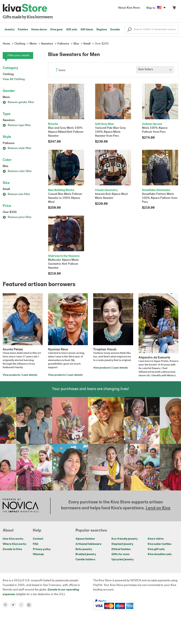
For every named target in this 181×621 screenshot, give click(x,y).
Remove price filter (17, 217)
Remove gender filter (18, 102)
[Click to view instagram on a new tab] (22, 604)
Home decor (39, 29)
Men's (6, 97)
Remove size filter (16, 194)
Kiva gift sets (156, 549)
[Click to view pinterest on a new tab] (7, 604)
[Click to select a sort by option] (155, 69)
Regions (101, 29)
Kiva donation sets (160, 554)
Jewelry (9, 29)
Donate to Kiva (12, 549)
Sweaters (9, 120)
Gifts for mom (120, 554)
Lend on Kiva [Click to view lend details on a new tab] (158, 508)
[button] (129, 30)
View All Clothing (14, 79)
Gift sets (71, 29)
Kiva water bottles (160, 544)
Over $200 (10, 212)
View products (11, 375)
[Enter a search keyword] (151, 29)
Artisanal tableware (88, 544)
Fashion (23, 29)
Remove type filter (17, 125)
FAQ (35, 544)
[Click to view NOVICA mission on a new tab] (21, 505)
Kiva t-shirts (156, 538)
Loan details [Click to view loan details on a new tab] (29, 375)
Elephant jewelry (122, 544)
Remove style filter (17, 148)
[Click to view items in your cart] (174, 8)
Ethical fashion (121, 549)
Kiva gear (56, 29)
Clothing (8, 74)
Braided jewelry (85, 554)
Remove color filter (17, 171)
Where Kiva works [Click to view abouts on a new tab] (14, 544)
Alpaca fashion (85, 538)
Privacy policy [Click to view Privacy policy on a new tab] (42, 549)
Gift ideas (86, 29)
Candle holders (85, 559)
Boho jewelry (83, 549)
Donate (115, 29)
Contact (38, 538)
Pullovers (9, 143)
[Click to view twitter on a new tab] (14, 604)
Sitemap (38, 554)
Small (6, 189)
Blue (5, 166)
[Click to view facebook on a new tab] (30, 604)
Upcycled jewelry (122, 559)
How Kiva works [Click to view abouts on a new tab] (13, 538)
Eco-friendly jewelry (124, 538)
